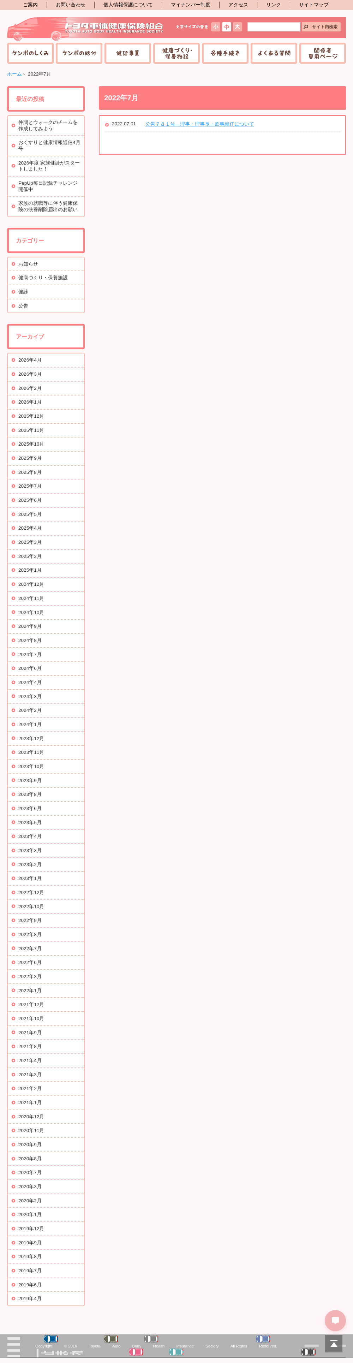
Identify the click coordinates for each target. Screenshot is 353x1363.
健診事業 (127, 53)
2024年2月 (30, 710)
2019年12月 (31, 1228)
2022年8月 (30, 934)
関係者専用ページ (322, 53)
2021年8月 (30, 1046)
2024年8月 (30, 640)
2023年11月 (31, 752)
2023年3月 (30, 850)
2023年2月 (30, 864)
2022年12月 (31, 892)
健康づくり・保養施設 (176, 53)
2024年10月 (31, 612)
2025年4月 (30, 528)
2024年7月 (30, 654)
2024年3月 (30, 696)
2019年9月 (30, 1242)
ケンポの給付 (79, 53)
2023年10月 (31, 766)
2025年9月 (30, 458)
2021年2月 (30, 1088)
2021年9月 (30, 1032)
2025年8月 (30, 472)
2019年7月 (30, 1270)
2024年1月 (30, 724)
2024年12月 (31, 584)
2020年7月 (30, 1172)
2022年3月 (30, 976)
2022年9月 (30, 920)
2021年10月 (31, 1018)
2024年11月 (31, 598)
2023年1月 (30, 878)
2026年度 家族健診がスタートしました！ (49, 166)
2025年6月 (30, 500)
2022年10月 (31, 906)
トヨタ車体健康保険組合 (85, 29)
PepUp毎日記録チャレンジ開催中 (48, 186)
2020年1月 (30, 1214)
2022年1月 (30, 990)
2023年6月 (30, 808)
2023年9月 (30, 780)
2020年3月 (30, 1186)
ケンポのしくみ (30, 53)
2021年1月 (30, 1102)
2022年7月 (30, 948)
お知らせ (28, 264)
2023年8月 (30, 794)
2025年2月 (30, 556)
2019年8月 (30, 1256)
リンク (273, 4)
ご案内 (30, 4)
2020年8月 (30, 1158)
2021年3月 (30, 1074)
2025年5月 (30, 514)
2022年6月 (30, 962)
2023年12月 (31, 738)
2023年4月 (30, 836)
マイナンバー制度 (190, 4)
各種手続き (225, 53)
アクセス (238, 4)
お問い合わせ (70, 4)
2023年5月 (30, 822)
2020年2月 (30, 1200)
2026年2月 (30, 388)
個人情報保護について (128, 4)
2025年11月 (31, 430)
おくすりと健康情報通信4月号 (49, 145)
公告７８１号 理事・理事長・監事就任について (199, 124)
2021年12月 (31, 1004)
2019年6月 (30, 1284)
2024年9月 (30, 626)
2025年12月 (31, 416)
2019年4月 (30, 1298)
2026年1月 (30, 402)
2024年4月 (30, 682)
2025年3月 (30, 542)
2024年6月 (30, 668)
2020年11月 (31, 1130)
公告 (23, 306)
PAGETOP (333, 1343)
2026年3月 (30, 374)
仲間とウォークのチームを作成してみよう (48, 125)
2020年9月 (30, 1144)
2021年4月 (30, 1060)
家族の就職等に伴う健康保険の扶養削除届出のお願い (48, 206)
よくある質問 (274, 53)
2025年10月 (31, 444)
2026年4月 (30, 360)
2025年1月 (30, 570)
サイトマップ (314, 4)
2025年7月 (30, 486)
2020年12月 (31, 1116)
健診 (23, 291)
